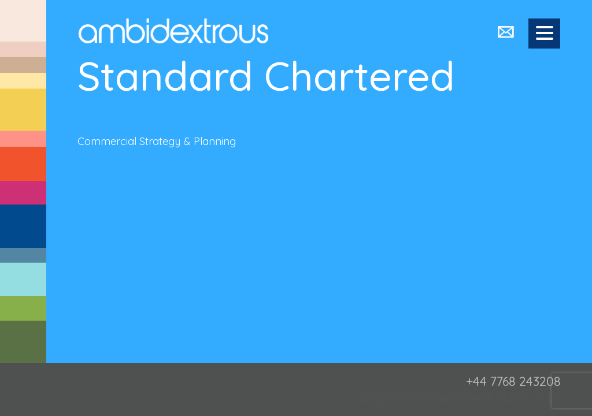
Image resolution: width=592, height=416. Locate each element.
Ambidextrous (173, 30)
